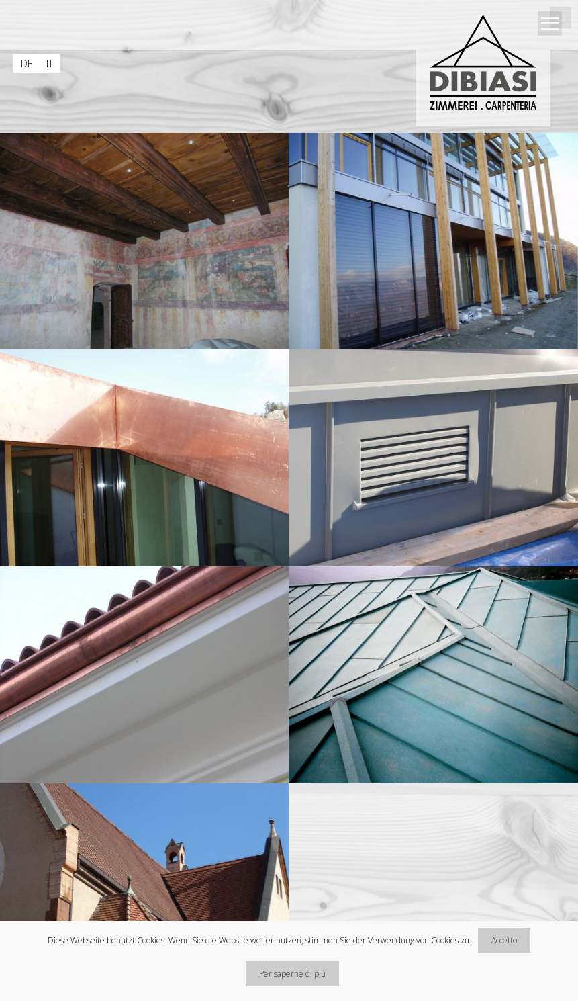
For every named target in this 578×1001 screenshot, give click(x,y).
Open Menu (550, 23)
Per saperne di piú (292, 974)
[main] (289, 567)
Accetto (504, 940)
